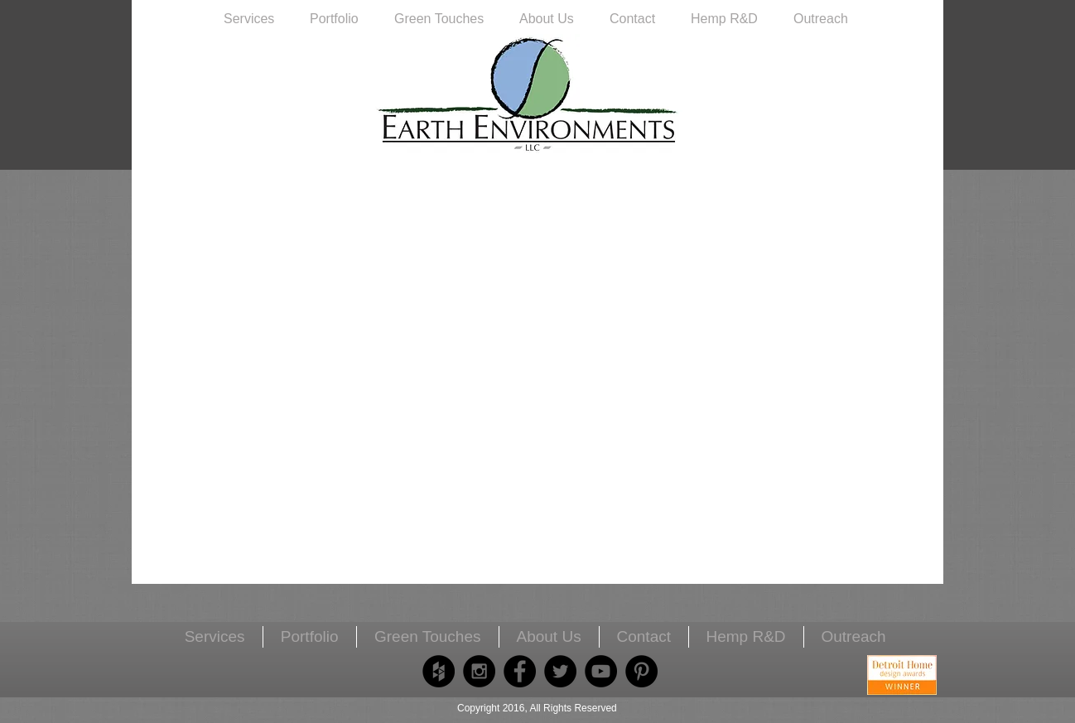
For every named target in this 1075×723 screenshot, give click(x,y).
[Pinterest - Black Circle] (641, 671)
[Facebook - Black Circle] (520, 671)
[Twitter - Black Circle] (560, 671)
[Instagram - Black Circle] (479, 671)
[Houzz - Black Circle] (438, 671)
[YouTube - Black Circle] (601, 671)
